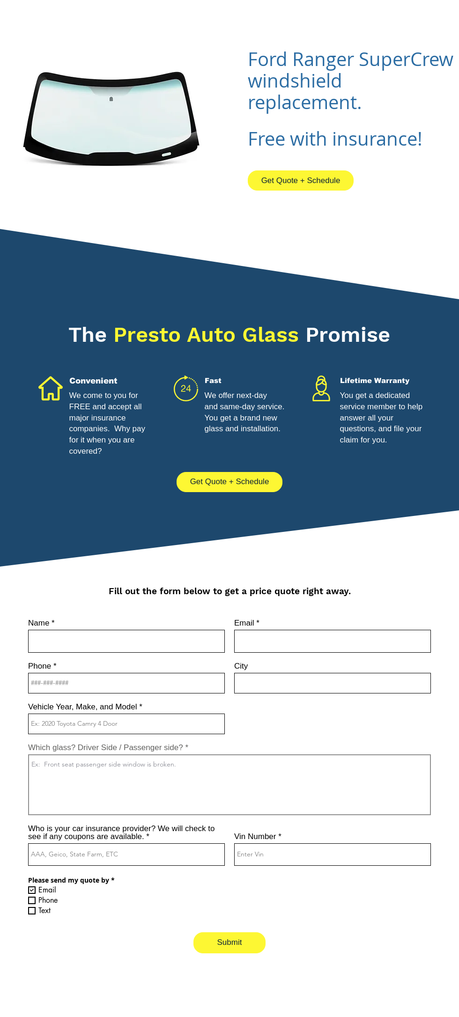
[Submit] (229, 942)
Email (244, 623)
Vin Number (255, 836)
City (241, 666)
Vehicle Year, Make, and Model (82, 707)
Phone (39, 666)
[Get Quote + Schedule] (301, 180)
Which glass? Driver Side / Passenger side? (105, 748)
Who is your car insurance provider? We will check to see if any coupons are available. (121, 832)
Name (38, 623)
